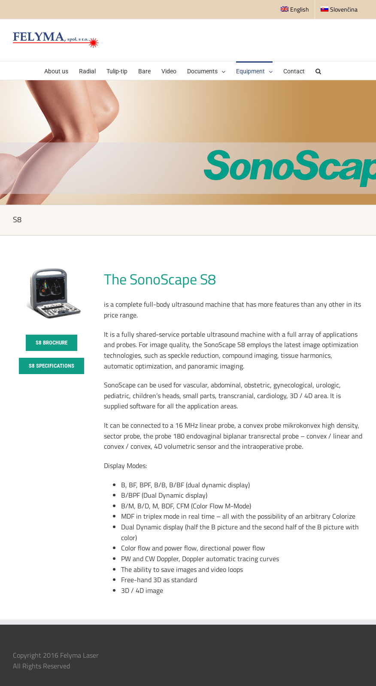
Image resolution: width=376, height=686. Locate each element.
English (295, 9)
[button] (318, 70)
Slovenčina (339, 9)
